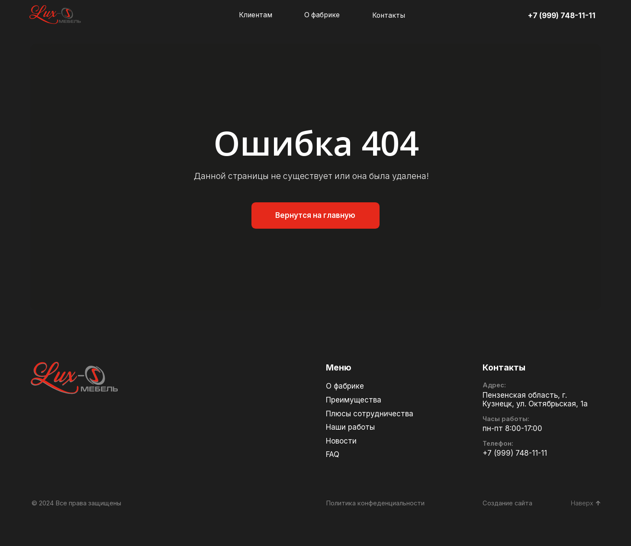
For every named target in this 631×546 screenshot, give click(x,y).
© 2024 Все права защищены (76, 503)
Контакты (388, 15)
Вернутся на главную (315, 215)
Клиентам (255, 15)
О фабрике (322, 15)
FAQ (332, 454)
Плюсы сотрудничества (369, 413)
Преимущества (353, 400)
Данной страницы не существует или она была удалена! (311, 176)
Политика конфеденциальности (375, 503)
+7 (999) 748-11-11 (562, 15)
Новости (341, 441)
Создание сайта (507, 503)
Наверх (586, 503)
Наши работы (350, 427)
